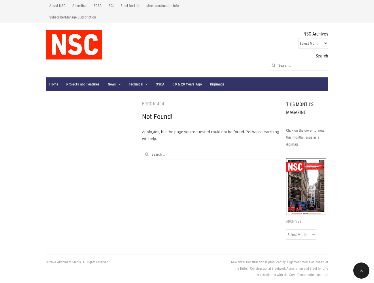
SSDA (160, 84)
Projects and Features (82, 84)
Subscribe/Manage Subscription (72, 17)
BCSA (97, 5)
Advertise (79, 5)
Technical (136, 84)
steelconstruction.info (162, 5)
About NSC (57, 5)
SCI (111, 5)
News (112, 84)
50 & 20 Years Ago (187, 84)
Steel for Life (129, 5)
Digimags (217, 84)
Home (53, 84)
